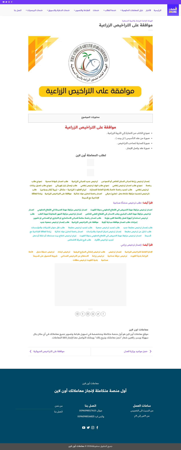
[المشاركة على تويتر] (98, 314)
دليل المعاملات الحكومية (131, 10)
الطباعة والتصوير (81, 10)
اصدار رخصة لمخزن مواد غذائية (88, 193)
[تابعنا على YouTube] (3, 2)
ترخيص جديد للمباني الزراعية (85, 181)
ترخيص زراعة (98, 256)
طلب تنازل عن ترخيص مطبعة (138, 231)
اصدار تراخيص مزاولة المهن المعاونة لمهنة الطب (60, 214)
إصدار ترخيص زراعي (131, 244)
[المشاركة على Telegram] (77, 314)
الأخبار (148, 10)
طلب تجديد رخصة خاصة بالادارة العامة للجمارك (111, 189)
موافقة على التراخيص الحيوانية (46, 351)
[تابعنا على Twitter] (6, 2)
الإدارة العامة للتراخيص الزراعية (138, 251)
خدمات (96, 10)
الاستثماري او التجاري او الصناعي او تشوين (52, 218)
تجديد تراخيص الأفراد (104, 239)
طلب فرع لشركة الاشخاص (79, 239)
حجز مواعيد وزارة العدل (138, 351)
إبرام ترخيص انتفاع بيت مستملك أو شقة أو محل (54, 235)
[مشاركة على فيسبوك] (103, 314)
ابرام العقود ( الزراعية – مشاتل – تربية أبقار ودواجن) (63, 189)
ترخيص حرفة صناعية (117, 256)
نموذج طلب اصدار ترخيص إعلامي (127, 185)
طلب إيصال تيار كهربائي (66, 185)
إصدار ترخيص (115, 251)
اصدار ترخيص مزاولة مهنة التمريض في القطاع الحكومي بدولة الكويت (121, 209)
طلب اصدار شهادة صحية (56, 181)
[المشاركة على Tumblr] (82, 314)
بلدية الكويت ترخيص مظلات (85, 260)
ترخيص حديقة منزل (45, 251)
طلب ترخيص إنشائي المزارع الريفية (89, 251)
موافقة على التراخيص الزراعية (58, 193)
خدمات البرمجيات (34, 10)
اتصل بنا (17, 10)
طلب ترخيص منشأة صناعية (127, 202)
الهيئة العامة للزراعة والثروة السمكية (137, 21)
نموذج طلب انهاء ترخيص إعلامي (95, 185)
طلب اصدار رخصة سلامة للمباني (86, 218)
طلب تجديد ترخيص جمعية (108, 227)
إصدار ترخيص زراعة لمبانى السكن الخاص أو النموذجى (125, 181)
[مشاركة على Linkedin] (87, 314)
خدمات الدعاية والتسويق (58, 10)
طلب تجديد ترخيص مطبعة (80, 227)
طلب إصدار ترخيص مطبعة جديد (138, 227)
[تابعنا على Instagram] (9, 2)
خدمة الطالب (109, 10)
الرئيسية (157, 10)
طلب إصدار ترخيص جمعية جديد (54, 222)
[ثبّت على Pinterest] (93, 314)
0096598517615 (87, 410)
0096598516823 (85, 416)
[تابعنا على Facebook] (12, 2)
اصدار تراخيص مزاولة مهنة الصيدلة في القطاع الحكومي (62, 209)
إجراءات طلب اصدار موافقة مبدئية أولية (119, 222)
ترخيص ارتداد (64, 251)
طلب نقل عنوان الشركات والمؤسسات (48, 227)
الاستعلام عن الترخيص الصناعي (75, 256)
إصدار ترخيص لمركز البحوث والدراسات (103, 231)
